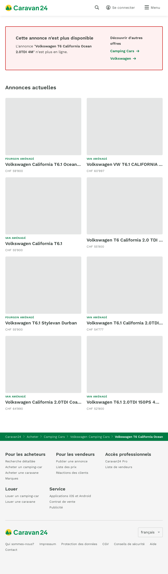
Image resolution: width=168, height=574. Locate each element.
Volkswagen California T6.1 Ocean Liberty (49, 164)
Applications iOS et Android (70, 496)
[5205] (150, 532)
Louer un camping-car (22, 496)
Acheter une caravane (21, 472)
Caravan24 (13, 436)
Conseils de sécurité (129, 544)
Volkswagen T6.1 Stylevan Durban (41, 322)
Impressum (47, 544)
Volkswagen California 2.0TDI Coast (43, 402)
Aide (153, 544)
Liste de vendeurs (118, 467)
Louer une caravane (20, 501)
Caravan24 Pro (116, 461)
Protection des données (79, 544)
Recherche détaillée (20, 461)
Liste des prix (66, 467)
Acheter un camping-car (23, 467)
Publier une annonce (72, 461)
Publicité (56, 507)
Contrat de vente (62, 501)
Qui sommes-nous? (19, 544)
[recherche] (97, 7)
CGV (105, 544)
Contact (11, 549)
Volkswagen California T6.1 (33, 243)
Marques (11, 478)
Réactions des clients (72, 472)
